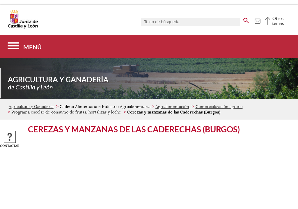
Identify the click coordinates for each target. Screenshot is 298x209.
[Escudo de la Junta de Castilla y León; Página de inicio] (23, 27)
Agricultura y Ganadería (31, 106)
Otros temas (278, 21)
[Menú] (24, 46)
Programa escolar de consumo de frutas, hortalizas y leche (66, 112)
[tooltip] (257, 20)
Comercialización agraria (219, 106)
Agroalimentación (172, 106)
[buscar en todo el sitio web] (246, 19)
